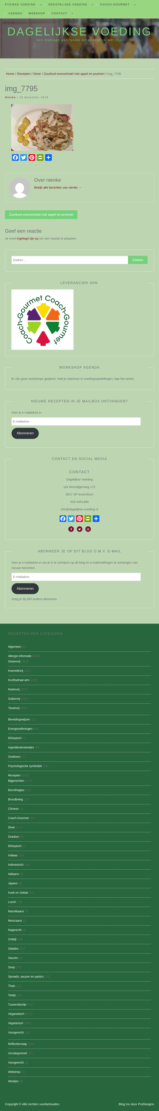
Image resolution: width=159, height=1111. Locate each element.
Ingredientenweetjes (21, 747)
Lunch (12, 902)
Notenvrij (13, 689)
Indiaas (12, 855)
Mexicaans (15, 920)
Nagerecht (15, 930)
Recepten (14, 775)
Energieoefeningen (20, 728)
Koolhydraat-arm (19, 680)
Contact (59, 13)
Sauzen (13, 958)
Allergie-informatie (19, 656)
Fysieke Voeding (20, 4)
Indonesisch (16, 864)
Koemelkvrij (15, 670)
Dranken (13, 836)
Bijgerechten (16, 780)
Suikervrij (14, 698)
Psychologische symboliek (25, 766)
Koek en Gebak (18, 892)
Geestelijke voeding (67, 4)
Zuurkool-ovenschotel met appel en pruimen (41, 214)
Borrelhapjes (16, 790)
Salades (13, 948)
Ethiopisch (15, 738)
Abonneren (25, 433)
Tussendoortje (17, 1004)
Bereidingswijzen (19, 719)
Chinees (13, 808)
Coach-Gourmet (115, 4)
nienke (10, 97)
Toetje (12, 995)
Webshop (37, 13)
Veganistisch (16, 1013)
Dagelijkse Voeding (79, 31)
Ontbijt (12, 939)
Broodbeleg (15, 799)
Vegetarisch (15, 1023)
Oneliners (14, 756)
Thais (11, 986)
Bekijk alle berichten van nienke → (58, 187)
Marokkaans (16, 911)
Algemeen (14, 646)
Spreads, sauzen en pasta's (26, 976)
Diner (11, 827)
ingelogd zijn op (28, 238)
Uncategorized (17, 1053)
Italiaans (13, 874)
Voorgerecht (16, 1032)
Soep (11, 967)
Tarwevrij (13, 708)
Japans (12, 883)
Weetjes (13, 1081)
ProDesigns (146, 1104)
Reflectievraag (17, 1044)
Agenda (15, 13)
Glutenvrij (14, 661)
